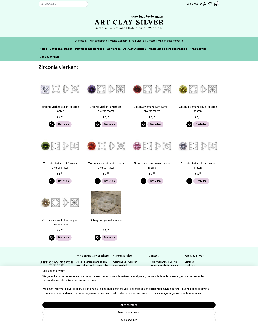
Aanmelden (158, 302)
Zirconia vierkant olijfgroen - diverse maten (60, 165)
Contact (151, 40)
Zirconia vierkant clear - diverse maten (60, 109)
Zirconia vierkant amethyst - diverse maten (106, 109)
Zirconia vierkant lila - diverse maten (197, 165)
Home (43, 48)
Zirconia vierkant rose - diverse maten (152, 165)
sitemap (145, 321)
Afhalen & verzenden (123, 269)
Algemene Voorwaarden (125, 262)
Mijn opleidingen (98, 40)
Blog (131, 40)
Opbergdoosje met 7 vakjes (106, 220)
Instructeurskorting (122, 280)
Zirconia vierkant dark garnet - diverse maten (152, 109)
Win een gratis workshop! (170, 40)
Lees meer (85, 299)
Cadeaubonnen (49, 56)
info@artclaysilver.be (159, 273)
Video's (140, 40)
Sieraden (189, 262)
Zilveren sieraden (61, 48)
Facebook (101, 276)
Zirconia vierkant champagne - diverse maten (60, 222)
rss (151, 321)
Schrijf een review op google (94, 284)
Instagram (85, 276)
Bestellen (63, 124)
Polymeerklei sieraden (89, 48)
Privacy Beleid (120, 265)
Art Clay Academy (134, 48)
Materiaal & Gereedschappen (200, 273)
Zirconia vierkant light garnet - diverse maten (106, 165)
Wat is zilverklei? (118, 40)
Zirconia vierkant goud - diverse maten (198, 109)
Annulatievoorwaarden (124, 276)
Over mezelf (81, 40)
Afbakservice (198, 48)
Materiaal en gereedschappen (168, 48)
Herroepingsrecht (122, 273)
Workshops (114, 48)
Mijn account (196, 4)
